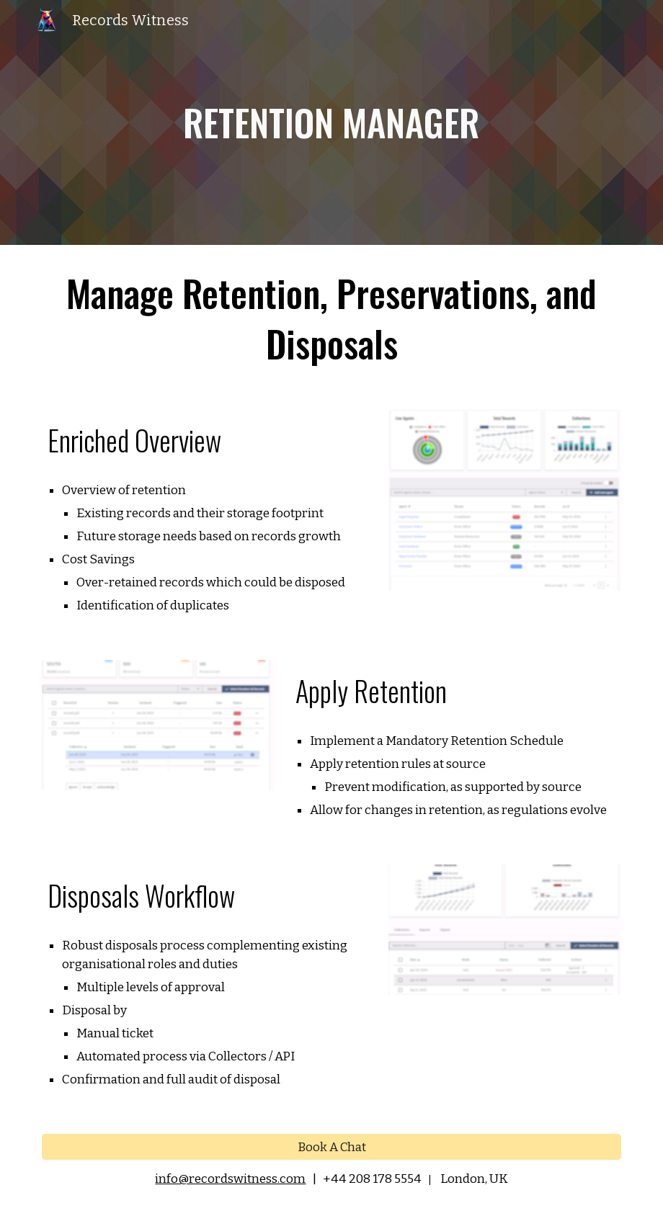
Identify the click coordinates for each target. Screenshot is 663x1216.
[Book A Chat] (331, 1147)
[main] (331, 122)
